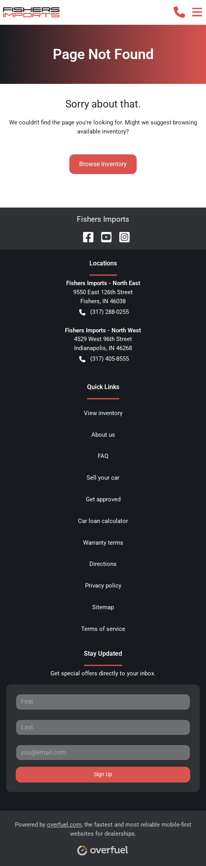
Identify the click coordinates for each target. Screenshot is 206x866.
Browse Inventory (103, 164)
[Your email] (103, 752)
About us (103, 434)
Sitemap (103, 607)
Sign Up (103, 774)
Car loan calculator (103, 521)
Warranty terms (103, 542)
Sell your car (103, 477)
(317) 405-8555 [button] (104, 358)
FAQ (103, 456)
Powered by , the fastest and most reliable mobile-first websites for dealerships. (103, 836)
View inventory (103, 413)
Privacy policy (103, 585)
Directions (103, 563)
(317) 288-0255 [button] (104, 312)
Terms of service (103, 628)
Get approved (103, 499)
